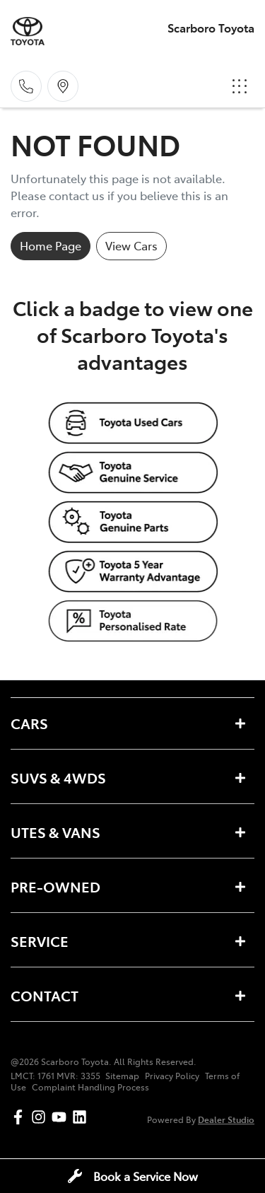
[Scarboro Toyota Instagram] (41, 1117)
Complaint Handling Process (90, 1087)
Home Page (50, 245)
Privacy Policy (172, 1075)
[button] (239, 86)
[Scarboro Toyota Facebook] (21, 1117)
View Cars (131, 245)
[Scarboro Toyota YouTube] (62, 1117)
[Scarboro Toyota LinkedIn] (82, 1117)
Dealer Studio (226, 1119)
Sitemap (122, 1075)
